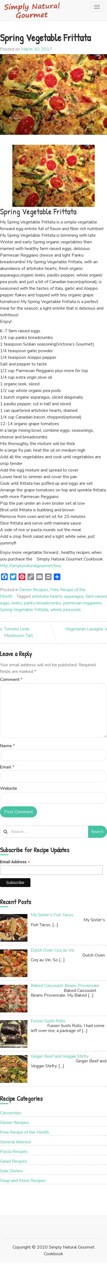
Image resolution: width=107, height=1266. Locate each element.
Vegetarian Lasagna (84, 629)
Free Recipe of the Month (24, 1132)
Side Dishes (11, 1171)
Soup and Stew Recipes (23, 1181)
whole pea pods (65, 610)
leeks (17, 603)
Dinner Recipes (33, 590)
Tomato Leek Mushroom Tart (18, 632)
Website (8, 788)
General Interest (15, 1142)
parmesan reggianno (82, 603)
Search (97, 831)
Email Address (15, 862)
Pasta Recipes (14, 1152)
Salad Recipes (13, 1161)
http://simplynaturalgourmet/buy (30, 566)
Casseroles (10, 1113)
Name (7, 746)
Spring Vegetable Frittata (24, 610)
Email (7, 767)
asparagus (74, 596)
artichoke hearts (47, 596)
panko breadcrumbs (42, 603)
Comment (11, 680)
